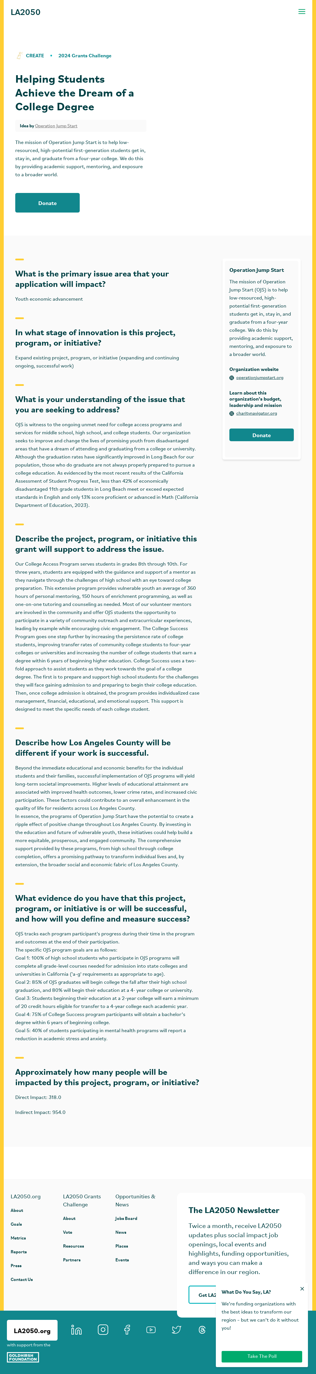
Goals (16, 1224)
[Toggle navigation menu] (301, 11)
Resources (73, 1245)
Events (122, 1259)
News (120, 1232)
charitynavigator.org (253, 413)
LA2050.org (32, 1330)
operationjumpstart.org (256, 378)
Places (121, 1245)
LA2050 (26, 11)
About (17, 1210)
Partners (72, 1259)
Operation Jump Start (56, 126)
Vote (67, 1232)
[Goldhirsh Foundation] (32, 1357)
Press (16, 1265)
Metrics (18, 1237)
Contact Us (22, 1279)
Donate (47, 202)
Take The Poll (262, 1356)
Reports (19, 1251)
